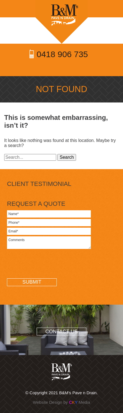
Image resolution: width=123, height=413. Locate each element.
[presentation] (49, 266)
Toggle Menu (61, 67)
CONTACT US (61, 331)
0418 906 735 (62, 54)
